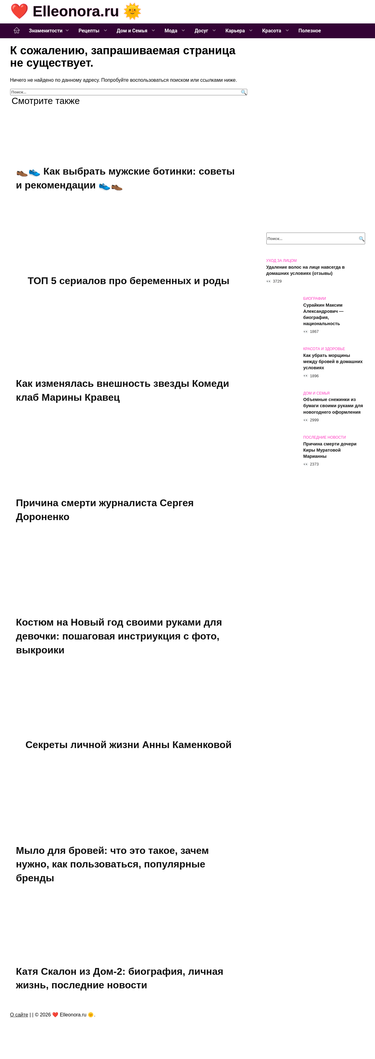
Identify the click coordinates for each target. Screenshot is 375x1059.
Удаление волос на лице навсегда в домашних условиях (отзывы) (305, 270)
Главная (17, 30)
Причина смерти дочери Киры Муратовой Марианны (330, 450)
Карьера (235, 31)
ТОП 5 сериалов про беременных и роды (129, 281)
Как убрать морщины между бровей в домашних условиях (333, 361)
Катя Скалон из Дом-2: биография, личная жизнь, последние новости (119, 981)
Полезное (309, 31)
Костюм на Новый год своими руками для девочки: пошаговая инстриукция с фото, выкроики (119, 637)
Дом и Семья (132, 31)
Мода (171, 31)
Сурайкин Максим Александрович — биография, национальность (323, 314)
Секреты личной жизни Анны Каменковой (128, 746)
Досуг (201, 31)
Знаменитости (46, 31)
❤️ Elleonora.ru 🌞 (76, 11)
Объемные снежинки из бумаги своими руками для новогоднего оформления (333, 406)
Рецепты (89, 31)
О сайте (19, 1017)
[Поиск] (243, 92)
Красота (272, 31)
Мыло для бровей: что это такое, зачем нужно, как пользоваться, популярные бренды (112, 866)
